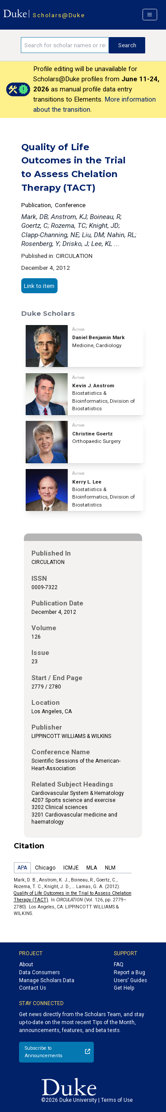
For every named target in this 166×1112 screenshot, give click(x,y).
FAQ (119, 964)
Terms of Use (117, 1100)
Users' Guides (130, 980)
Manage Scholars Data (46, 980)
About (26, 964)
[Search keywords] (65, 45)
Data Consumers (39, 972)
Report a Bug (129, 972)
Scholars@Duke (59, 15)
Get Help (124, 988)
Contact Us (32, 988)
